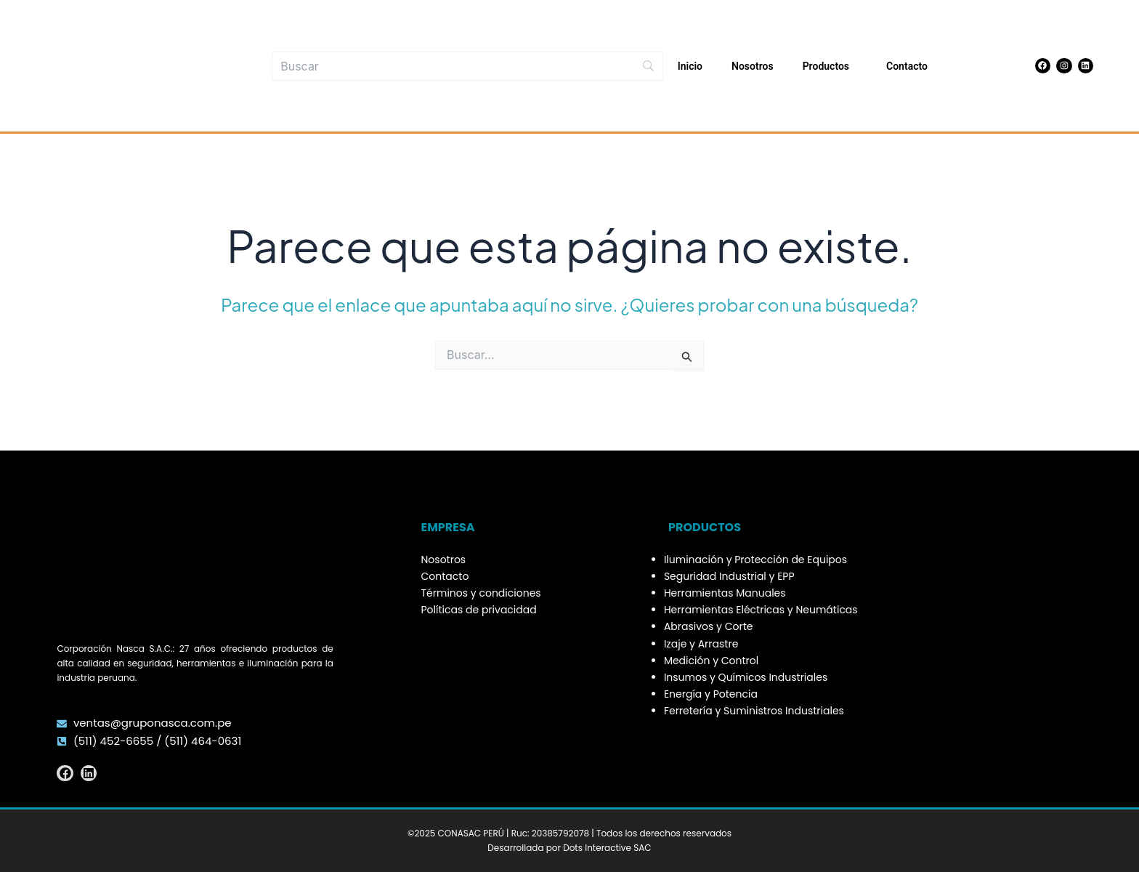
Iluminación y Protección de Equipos (755, 559)
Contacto (907, 66)
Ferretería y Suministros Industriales (754, 710)
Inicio (690, 66)
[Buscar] (467, 66)
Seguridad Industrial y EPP (729, 576)
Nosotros (752, 66)
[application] (855, 66)
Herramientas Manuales (725, 593)
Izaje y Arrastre (701, 644)
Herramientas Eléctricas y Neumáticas (761, 609)
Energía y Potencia (711, 694)
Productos (830, 66)
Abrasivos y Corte (708, 626)
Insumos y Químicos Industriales (745, 677)
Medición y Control (711, 660)
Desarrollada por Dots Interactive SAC (569, 847)
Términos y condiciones (481, 593)
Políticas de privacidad (479, 609)
